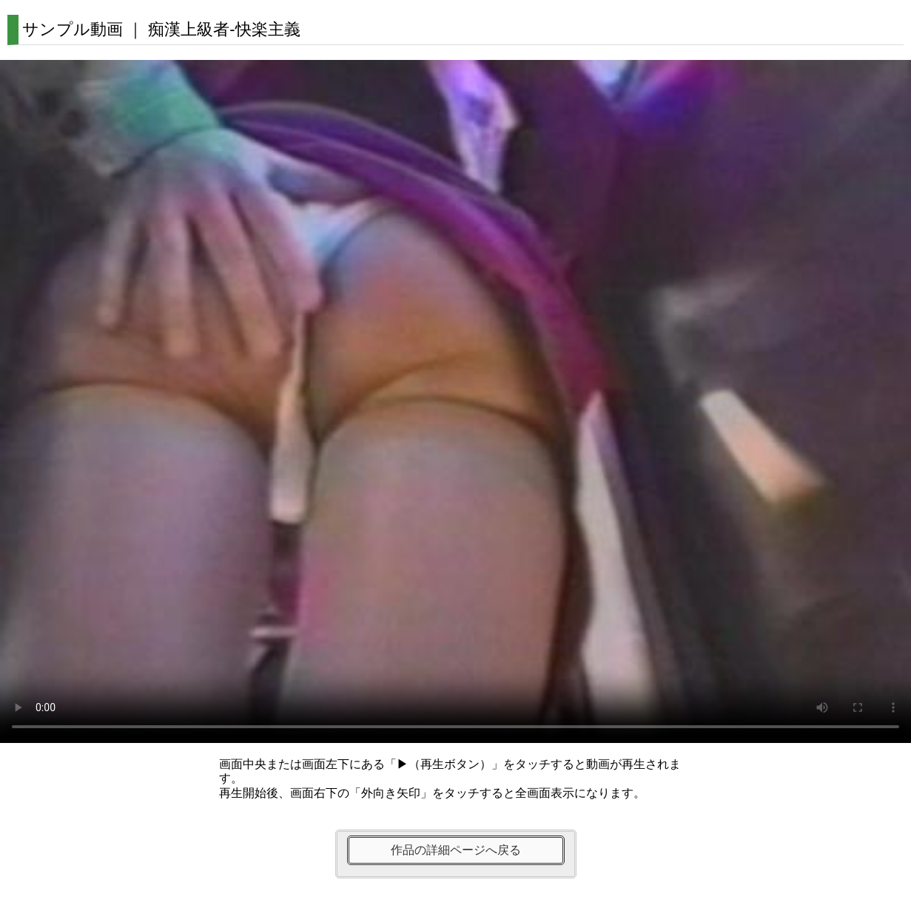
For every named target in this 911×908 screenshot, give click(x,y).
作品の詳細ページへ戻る (456, 850)
